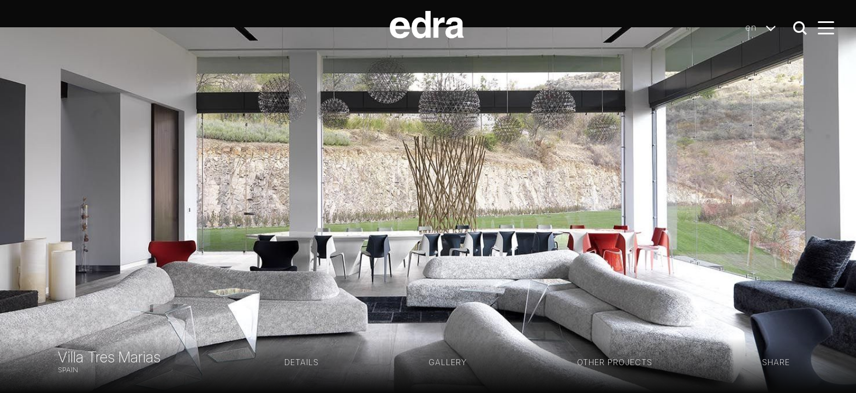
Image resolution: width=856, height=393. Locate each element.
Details (301, 362)
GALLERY (448, 362)
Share (776, 362)
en (763, 28)
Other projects (614, 362)
